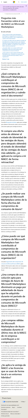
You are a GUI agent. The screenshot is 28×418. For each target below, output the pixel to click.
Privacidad (3, 409)
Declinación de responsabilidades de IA (10, 405)
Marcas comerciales (14, 413)
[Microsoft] (14, 2)
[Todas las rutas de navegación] (2, 14)
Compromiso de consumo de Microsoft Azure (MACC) (13, 13)
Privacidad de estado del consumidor (9, 411)
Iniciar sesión (24, 2)
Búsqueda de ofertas (11, 122)
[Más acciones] (25, 14)
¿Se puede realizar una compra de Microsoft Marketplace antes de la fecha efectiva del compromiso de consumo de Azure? (12, 49)
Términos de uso (5, 413)
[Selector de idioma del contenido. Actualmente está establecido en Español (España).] (6, 398)
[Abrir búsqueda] (18, 2)
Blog (13, 407)
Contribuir (19, 407)
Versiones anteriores (5, 407)
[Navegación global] (1, 2)
